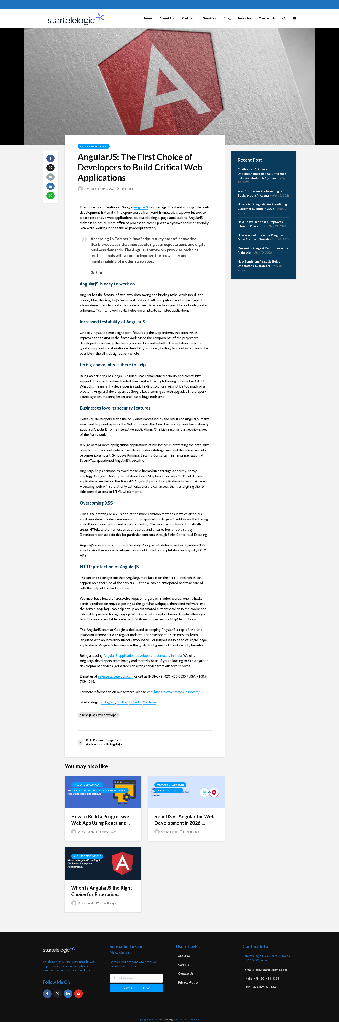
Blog (227, 18)
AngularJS (141, 207)
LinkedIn (135, 702)
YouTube (149, 702)
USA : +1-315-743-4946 (260, 980)
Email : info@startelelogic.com (266, 962)
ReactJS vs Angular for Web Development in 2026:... (184, 820)
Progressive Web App (85, 790)
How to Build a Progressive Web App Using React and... (100, 820)
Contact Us (267, 18)
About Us (166, 18)
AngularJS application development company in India (142, 656)
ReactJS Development (114, 790)
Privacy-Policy (188, 975)
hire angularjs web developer (98, 715)
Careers (183, 957)
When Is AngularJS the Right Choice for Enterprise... (101, 891)
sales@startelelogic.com (115, 676)
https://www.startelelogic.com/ (177, 692)
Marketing (87, 188)
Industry (244, 18)
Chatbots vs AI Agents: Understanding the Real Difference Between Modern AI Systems (262, 173)
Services (209, 18)
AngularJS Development (93, 146)
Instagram (108, 702)
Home (147, 18)
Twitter (122, 702)
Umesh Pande (82, 831)
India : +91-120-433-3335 (262, 971)
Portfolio (189, 18)
